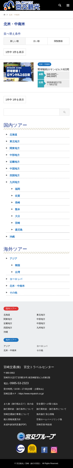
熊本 (17, 209)
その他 (13, 292)
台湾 (17, 272)
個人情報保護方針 (12, 419)
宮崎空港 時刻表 (44, 424)
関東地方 (15, 148)
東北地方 (15, 141)
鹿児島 (18, 229)
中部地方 (15, 155)
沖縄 (12, 236)
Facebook (44, 450)
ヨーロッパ (16, 279)
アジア (13, 258)
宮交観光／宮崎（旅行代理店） (28, 463)
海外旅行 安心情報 (45, 414)
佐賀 (17, 195)
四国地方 (15, 175)
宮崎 (17, 222)
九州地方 (15, 182)
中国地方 (15, 168)
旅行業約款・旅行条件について (19, 409)
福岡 (17, 189)
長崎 (17, 202)
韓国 (17, 265)
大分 (17, 216)
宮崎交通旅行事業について (16, 414)
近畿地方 (15, 161)
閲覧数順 (58, 41)
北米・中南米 (17, 285)
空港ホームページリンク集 (49, 419)
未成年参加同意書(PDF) (15, 424)
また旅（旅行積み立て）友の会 (19, 404)
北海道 (13, 134)
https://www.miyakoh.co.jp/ (31, 393)
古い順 (36, 41)
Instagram (54, 450)
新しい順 (14, 41)
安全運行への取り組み (47, 404)
